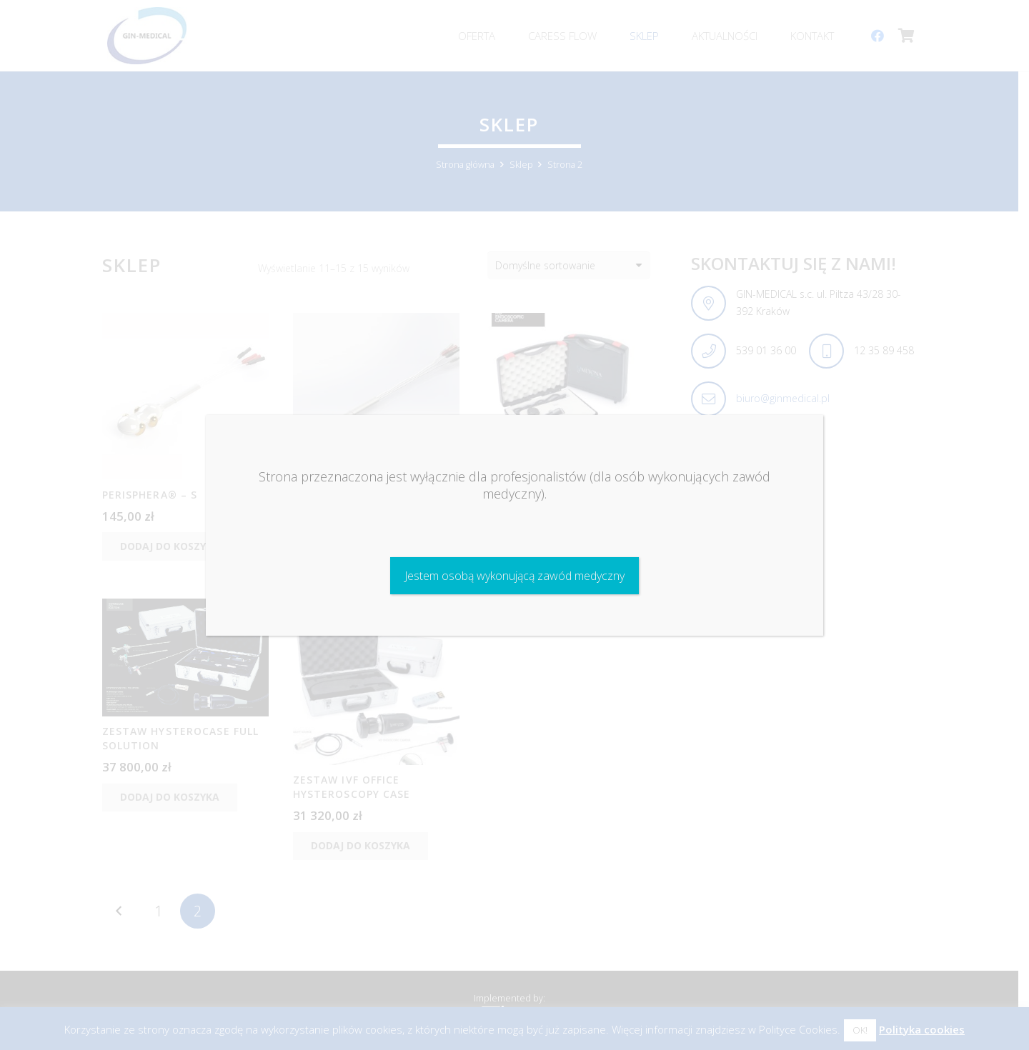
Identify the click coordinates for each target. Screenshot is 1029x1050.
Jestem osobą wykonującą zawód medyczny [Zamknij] (514, 576)
